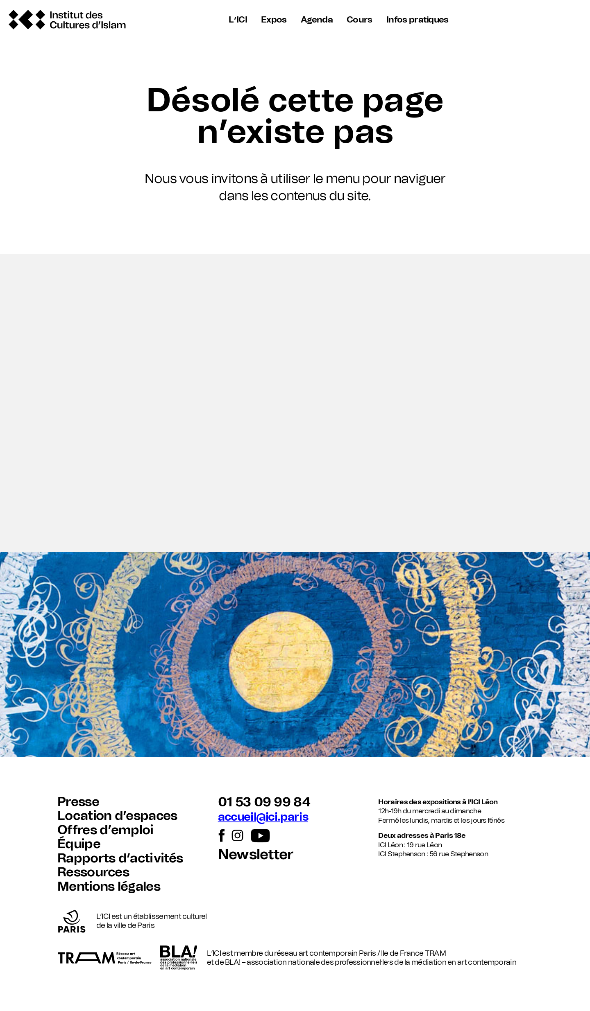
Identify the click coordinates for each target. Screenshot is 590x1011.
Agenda (317, 20)
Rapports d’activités (120, 858)
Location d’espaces (117, 816)
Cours (359, 20)
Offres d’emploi (105, 830)
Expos (274, 20)
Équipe (78, 844)
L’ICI (239, 20)
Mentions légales (108, 886)
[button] (295, 403)
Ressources (93, 872)
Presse (78, 802)
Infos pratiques (416, 20)
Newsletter (256, 855)
